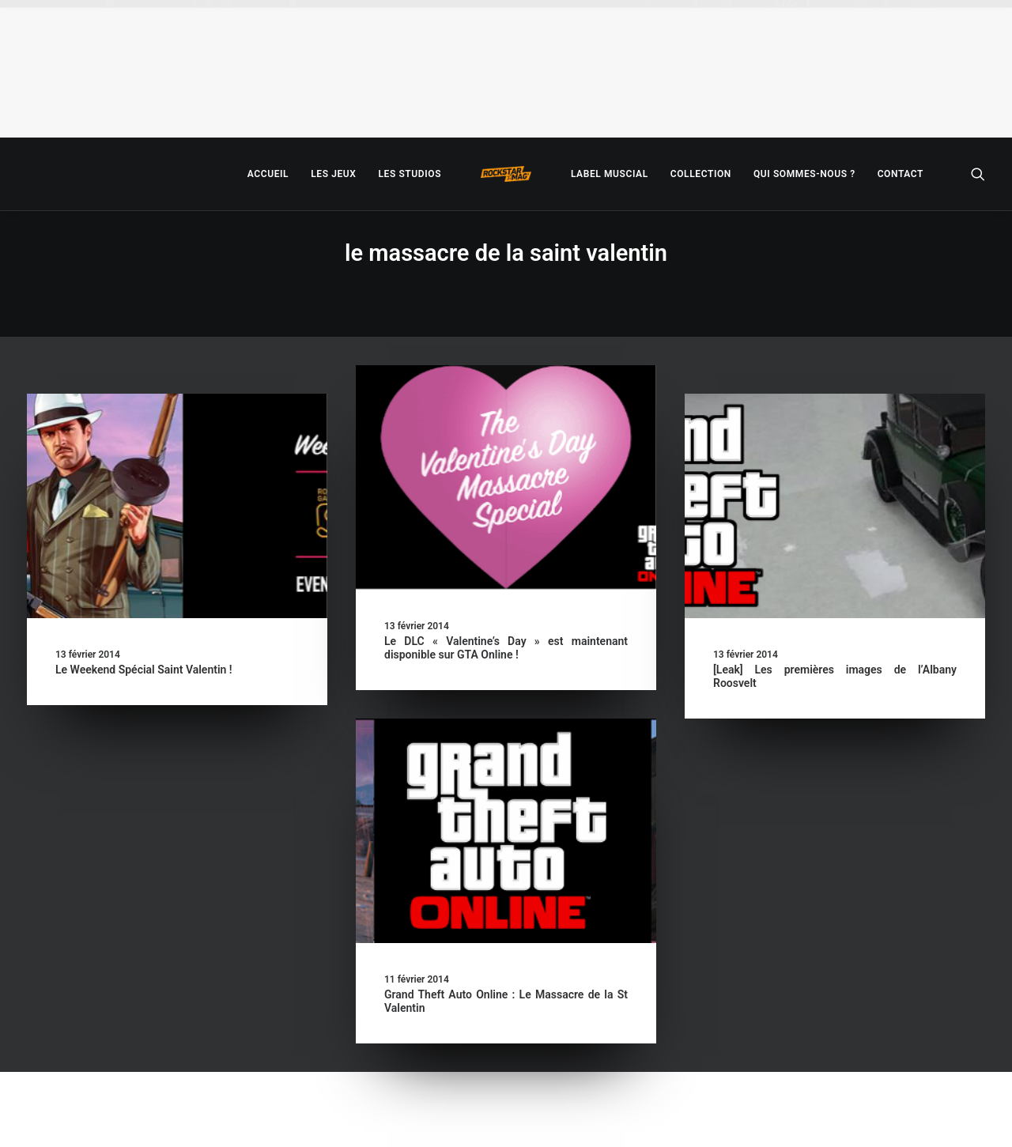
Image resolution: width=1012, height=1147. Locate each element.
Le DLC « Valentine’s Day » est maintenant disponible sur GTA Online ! (506, 648)
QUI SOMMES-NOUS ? (804, 173)
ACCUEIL (268, 173)
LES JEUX (333, 173)
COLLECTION (700, 173)
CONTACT (900, 173)
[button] (978, 174)
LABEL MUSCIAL (609, 173)
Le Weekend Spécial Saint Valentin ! (143, 669)
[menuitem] (268, 174)
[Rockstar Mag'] (506, 174)
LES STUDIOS (409, 173)
